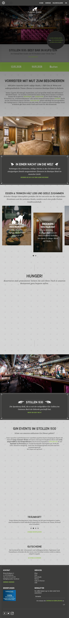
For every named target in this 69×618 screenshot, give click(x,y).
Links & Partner (39, 581)
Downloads (37, 577)
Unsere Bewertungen (34, 532)
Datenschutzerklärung (54, 601)
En (66, 3)
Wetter (36, 579)
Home (41, 3)
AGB (35, 583)
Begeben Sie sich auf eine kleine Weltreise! (34, 184)
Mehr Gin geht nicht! (35, 419)
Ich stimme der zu (50, 601)
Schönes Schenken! (34, 558)
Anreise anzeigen (8, 582)
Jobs (35, 575)
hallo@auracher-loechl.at (11, 579)
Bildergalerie (58, 3)
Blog (35, 573)
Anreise (48, 3)
